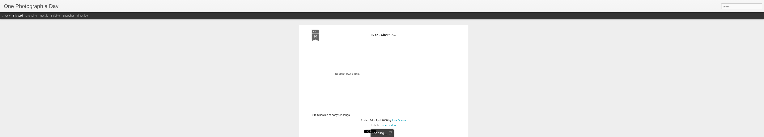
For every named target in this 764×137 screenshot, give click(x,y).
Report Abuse (405, 135)
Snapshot (68, 15)
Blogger (393, 135)
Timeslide (82, 15)
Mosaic (44, 15)
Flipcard (18, 15)
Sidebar (55, 15)
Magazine (31, 15)
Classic (6, 15)
